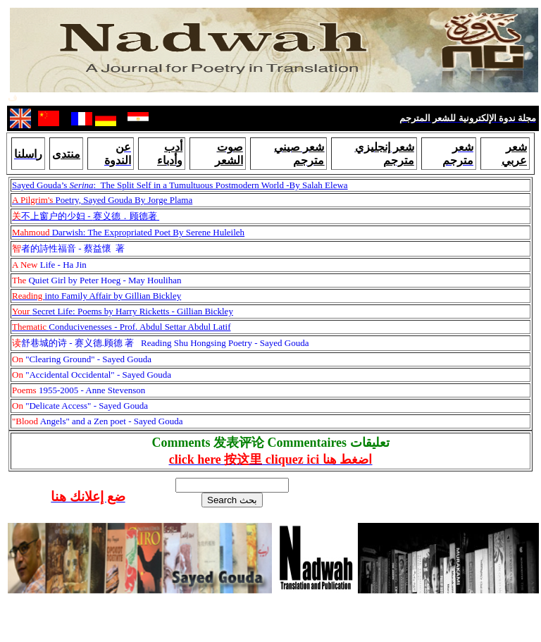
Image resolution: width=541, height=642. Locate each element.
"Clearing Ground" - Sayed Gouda (81, 359)
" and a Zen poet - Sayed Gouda (124, 421)
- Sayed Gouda (143, 374)
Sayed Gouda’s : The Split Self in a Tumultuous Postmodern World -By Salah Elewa (180, 185)
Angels (39, 421)
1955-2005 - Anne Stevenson (78, 390)
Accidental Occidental (70, 374)
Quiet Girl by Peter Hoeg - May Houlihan (96, 280)
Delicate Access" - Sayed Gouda (88, 405)
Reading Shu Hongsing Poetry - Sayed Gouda (160, 343)
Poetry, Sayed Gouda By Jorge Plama (102, 200)
